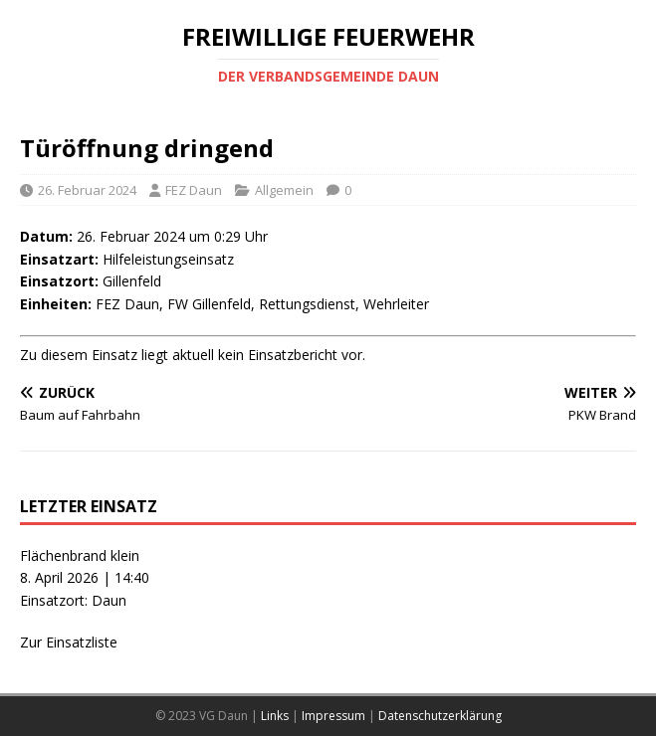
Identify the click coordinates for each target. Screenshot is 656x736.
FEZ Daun (193, 190)
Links (275, 715)
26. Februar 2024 (87, 190)
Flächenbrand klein (79, 555)
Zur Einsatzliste (68, 642)
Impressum (333, 715)
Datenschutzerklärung (440, 715)
